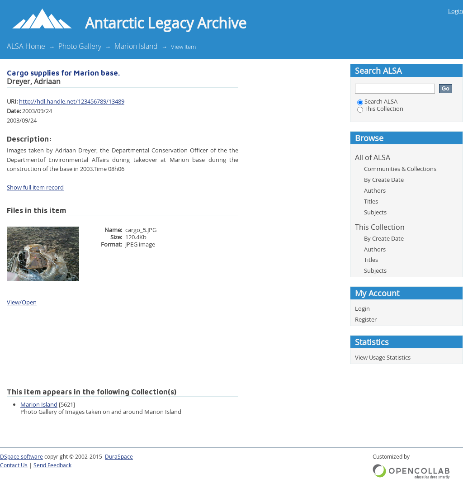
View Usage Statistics (383, 357)
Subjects (375, 212)
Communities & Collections (400, 169)
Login (455, 11)
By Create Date (384, 179)
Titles (371, 201)
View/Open (22, 302)
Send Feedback (52, 465)
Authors (375, 190)
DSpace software (21, 456)
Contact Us (14, 465)
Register (366, 319)
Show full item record (35, 187)
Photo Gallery (79, 46)
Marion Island (136, 46)
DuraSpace (119, 456)
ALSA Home (26, 46)
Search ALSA (377, 101)
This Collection (380, 108)
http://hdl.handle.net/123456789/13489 (71, 101)
